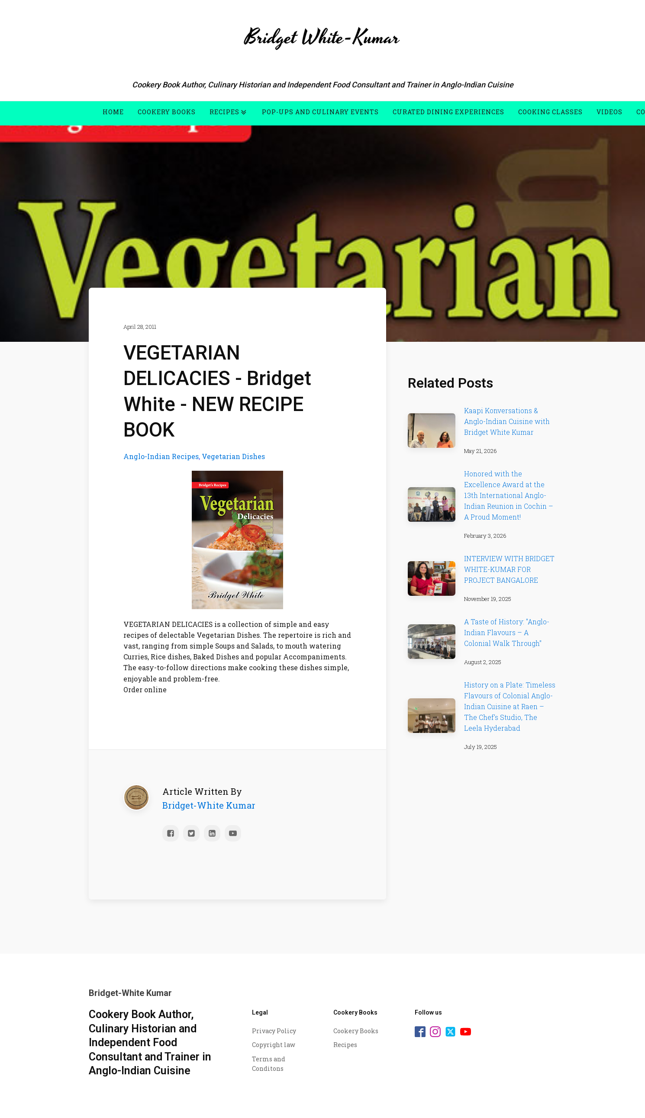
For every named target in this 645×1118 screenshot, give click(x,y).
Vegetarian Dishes (233, 454)
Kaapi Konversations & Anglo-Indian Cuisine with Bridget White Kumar (507, 421)
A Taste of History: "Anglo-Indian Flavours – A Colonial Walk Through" (506, 632)
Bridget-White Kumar (208, 803)
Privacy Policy (274, 1031)
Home (113, 112)
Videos (609, 112)
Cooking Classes (550, 112)
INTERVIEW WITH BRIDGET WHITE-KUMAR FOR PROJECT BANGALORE (509, 569)
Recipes (229, 112)
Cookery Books (167, 112)
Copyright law (273, 1045)
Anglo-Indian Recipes (161, 454)
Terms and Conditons (268, 1064)
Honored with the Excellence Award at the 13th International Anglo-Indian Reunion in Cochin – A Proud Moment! (508, 495)
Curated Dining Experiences (448, 112)
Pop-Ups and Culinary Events (320, 112)
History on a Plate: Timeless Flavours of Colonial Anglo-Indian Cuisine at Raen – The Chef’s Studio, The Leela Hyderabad (509, 706)
